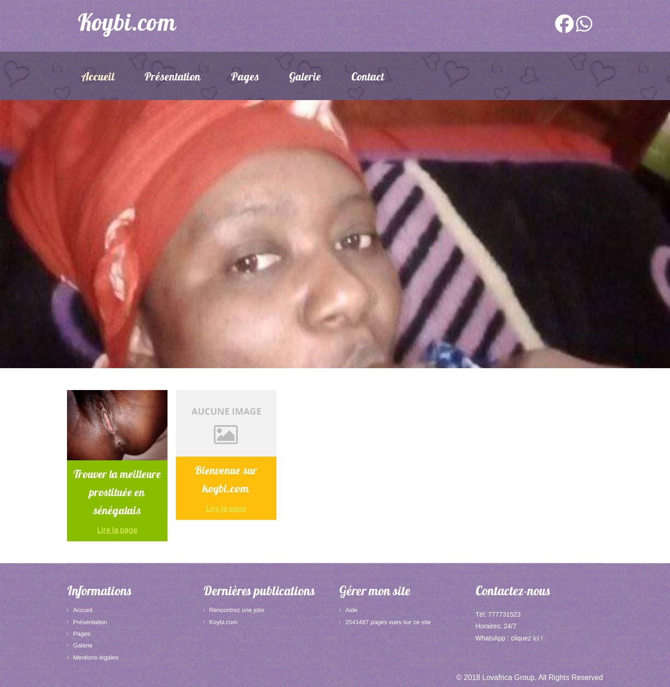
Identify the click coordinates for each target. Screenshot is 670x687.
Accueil (97, 78)
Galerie (305, 78)
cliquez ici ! (527, 638)
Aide (351, 609)
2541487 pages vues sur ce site (388, 622)
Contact (367, 78)
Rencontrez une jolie (237, 609)
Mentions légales (96, 657)
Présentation (172, 78)
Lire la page (117, 529)
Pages (245, 78)
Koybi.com (223, 622)
